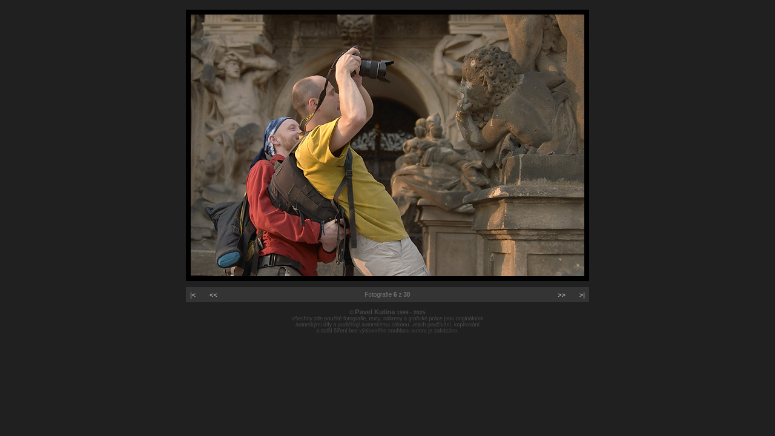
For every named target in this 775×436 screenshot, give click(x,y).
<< (213, 295)
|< (193, 295)
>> (562, 295)
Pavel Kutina (375, 311)
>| (582, 295)
